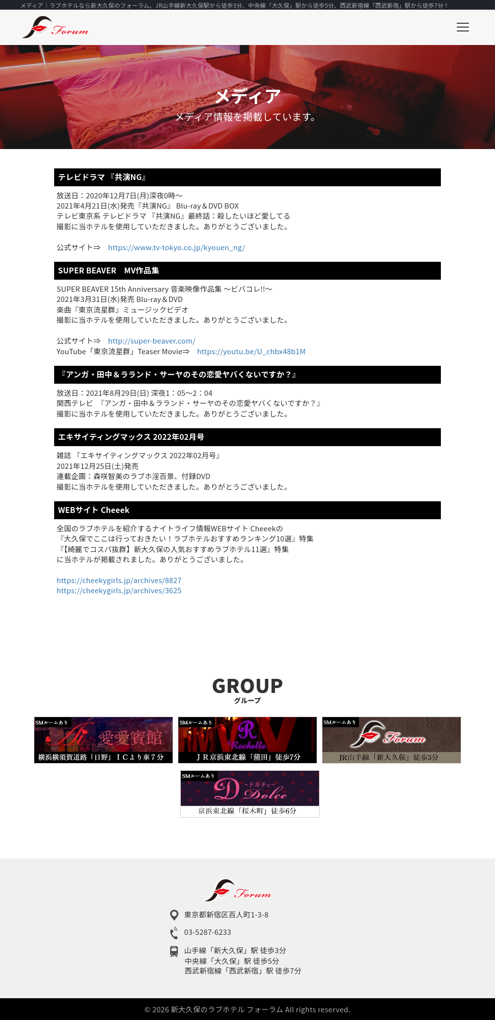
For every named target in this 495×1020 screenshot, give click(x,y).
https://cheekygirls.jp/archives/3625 (119, 590)
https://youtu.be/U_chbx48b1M (251, 351)
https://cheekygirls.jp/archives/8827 (119, 580)
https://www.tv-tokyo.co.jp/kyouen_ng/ (176, 247)
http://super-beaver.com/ (151, 340)
